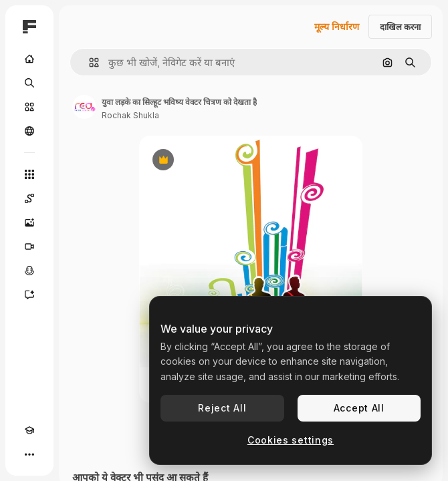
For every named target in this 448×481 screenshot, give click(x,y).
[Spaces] (29, 198)
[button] (88, 62)
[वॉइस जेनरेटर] (29, 270)
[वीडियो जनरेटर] (29, 246)
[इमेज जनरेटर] (29, 222)
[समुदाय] (29, 131)
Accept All (359, 408)
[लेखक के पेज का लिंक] (84, 107)
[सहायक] (29, 294)
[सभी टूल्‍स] (29, 174)
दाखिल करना (400, 26)
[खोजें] (29, 83)
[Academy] (29, 430)
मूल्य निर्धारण (336, 26)
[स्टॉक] (29, 107)
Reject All (222, 408)
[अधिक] (29, 454)
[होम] (29, 58)
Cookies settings (290, 440)
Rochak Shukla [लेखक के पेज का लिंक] (130, 115)
